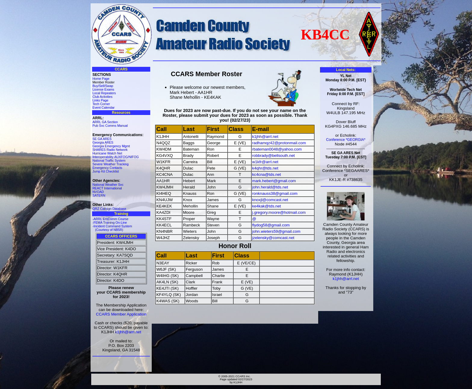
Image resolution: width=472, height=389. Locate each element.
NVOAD (98, 192)
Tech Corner (101, 104)
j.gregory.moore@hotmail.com (279, 212)
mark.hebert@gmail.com (274, 181)
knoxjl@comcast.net (270, 200)
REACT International (107, 188)
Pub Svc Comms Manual (110, 125)
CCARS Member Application (121, 314)
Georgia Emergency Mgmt (111, 146)
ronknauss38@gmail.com (275, 193)
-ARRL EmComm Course (110, 219)
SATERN (98, 195)
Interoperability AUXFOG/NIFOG (115, 157)
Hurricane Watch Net (107, 153)
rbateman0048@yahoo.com (277, 149)
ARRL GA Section (105, 122)
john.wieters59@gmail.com (276, 231)
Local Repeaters (104, 93)
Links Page (100, 100)
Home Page (100, 78)
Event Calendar (103, 107)
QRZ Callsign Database (109, 208)
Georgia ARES (102, 142)
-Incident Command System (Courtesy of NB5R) (112, 228)
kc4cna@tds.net (266, 174)
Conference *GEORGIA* (345, 140)
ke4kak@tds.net (266, 206)
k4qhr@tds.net (265, 168)
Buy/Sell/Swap (102, 86)
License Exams (103, 89)
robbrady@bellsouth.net (273, 155)
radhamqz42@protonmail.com (279, 143)
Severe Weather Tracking (110, 164)
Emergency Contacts (107, 168)
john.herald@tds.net (270, 187)
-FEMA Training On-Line (109, 222)
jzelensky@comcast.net (273, 237)
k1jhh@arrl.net (128, 332)
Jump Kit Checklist (105, 171)
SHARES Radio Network (110, 149)
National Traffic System (108, 160)
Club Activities (102, 96)
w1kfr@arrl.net (265, 162)
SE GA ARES (101, 139)
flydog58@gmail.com (271, 225)
